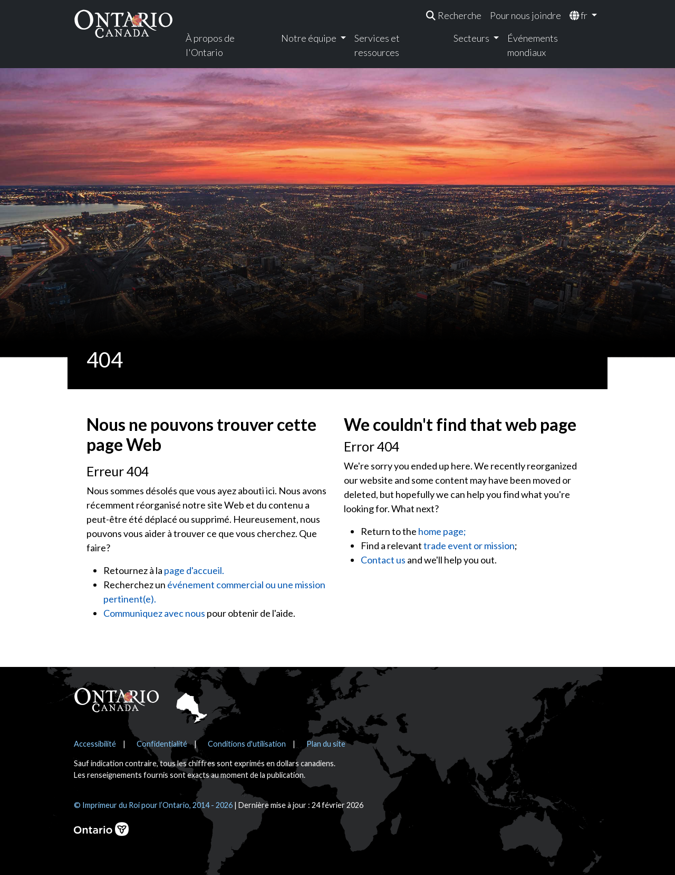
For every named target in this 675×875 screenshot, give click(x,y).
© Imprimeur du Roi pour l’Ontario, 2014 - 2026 (153, 805)
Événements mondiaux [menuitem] (532, 45)
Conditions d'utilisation (247, 743)
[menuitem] (454, 15)
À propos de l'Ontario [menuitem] (210, 45)
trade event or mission (469, 545)
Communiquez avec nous (154, 613)
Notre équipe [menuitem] (309, 38)
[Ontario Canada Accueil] (123, 23)
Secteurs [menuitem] (472, 38)
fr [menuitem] (579, 15)
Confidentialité (162, 743)
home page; (442, 531)
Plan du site (325, 743)
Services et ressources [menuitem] (377, 45)
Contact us (383, 560)
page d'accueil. (194, 570)
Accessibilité (95, 743)
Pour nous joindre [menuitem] (525, 15)
